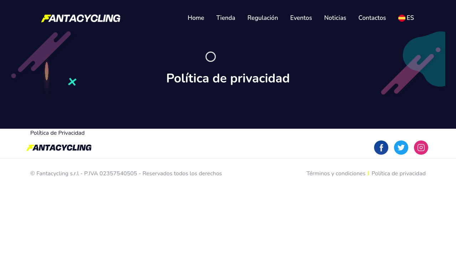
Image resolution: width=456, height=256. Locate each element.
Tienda (225, 18)
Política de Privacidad (57, 133)
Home (196, 18)
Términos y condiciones (336, 173)
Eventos (301, 18)
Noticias (335, 18)
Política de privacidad (399, 173)
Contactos (372, 18)
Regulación (263, 18)
